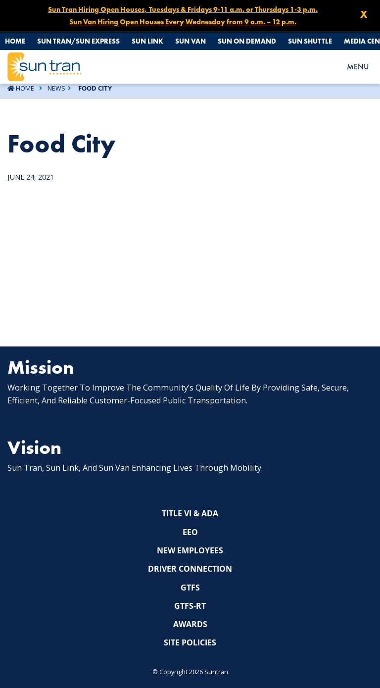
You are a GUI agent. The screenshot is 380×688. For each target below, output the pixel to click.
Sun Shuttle (310, 41)
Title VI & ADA (190, 513)
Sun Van (190, 41)
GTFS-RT (190, 605)
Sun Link (147, 41)
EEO (190, 532)
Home (15, 41)
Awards (190, 624)
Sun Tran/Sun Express (78, 41)
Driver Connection (190, 568)
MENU (358, 66)
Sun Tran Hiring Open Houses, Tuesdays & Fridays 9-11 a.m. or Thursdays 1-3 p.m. (183, 9)
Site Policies (190, 642)
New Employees (190, 550)
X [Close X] (363, 14)
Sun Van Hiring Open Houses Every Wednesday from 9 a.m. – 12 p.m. (182, 21)
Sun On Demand (247, 41)
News (56, 88)
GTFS (190, 587)
